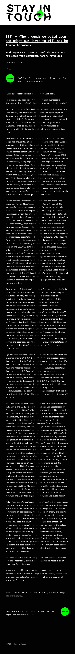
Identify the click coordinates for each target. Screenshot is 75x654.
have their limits (14, 178)
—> (8, 69)
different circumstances (17, 551)
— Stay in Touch (19, 644)
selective (37, 456)
